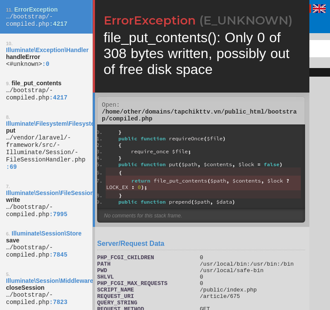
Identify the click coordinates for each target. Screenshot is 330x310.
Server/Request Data (131, 247)
